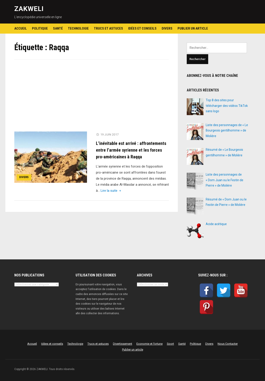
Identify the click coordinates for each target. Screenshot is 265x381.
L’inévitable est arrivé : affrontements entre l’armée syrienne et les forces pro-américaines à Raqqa (131, 149)
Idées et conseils (142, 28)
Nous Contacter (228, 343)
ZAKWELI (29, 9)
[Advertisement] (91, 98)
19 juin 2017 (109, 134)
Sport (170, 343)
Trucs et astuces (108, 28)
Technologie (78, 28)
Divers (167, 28)
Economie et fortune (149, 343)
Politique (40, 28)
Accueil (20, 28)
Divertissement (122, 343)
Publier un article (193, 28)
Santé (58, 28)
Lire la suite (111, 190)
